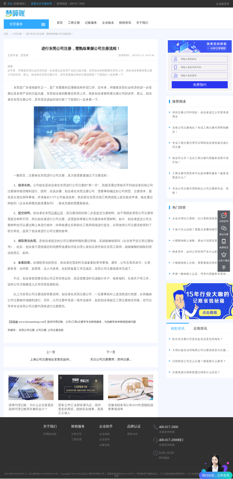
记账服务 (91, 22)
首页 (60, 22)
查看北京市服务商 (41, 3)
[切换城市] (19, 3)
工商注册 (74, 22)
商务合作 (132, 434)
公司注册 (17, 34)
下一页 (110, 352)
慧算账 (14, 321)
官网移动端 (49, 434)
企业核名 (108, 22)
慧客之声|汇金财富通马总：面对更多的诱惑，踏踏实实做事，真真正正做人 (80, 409)
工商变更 (76, 439)
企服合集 (104, 444)
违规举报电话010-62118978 (120, 473)
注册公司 (57, 213)
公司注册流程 (56, 330)
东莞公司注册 (27, 330)
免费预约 (200, 85)
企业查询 (104, 439)
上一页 (50, 352)
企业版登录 (222, 3)
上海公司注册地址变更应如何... (50, 359)
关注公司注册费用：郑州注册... (111, 359)
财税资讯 (125, 22)
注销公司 (76, 434)
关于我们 (142, 22)
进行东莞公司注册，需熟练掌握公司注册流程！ (49, 34)
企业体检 (104, 434)
